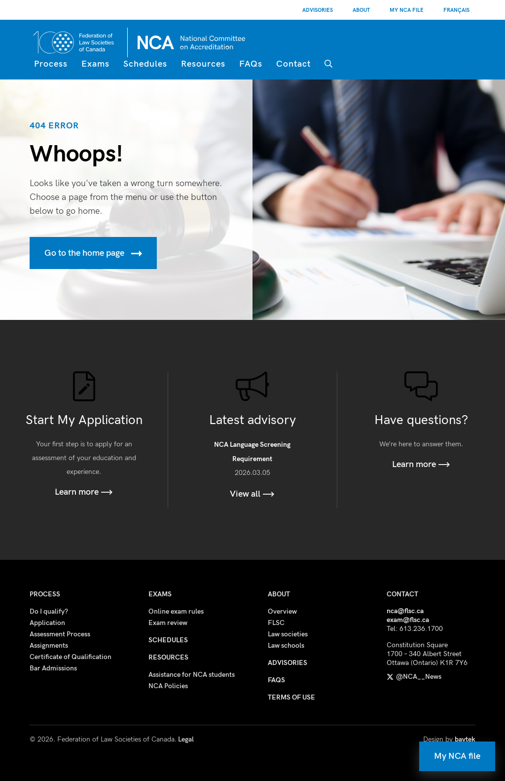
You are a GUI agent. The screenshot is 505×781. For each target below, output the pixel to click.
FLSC (276, 623)
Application (47, 623)
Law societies (288, 634)
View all (252, 494)
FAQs (250, 64)
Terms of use (291, 697)
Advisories (317, 10)
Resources (203, 64)
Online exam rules (176, 611)
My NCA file (457, 756)
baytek (465, 739)
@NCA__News (414, 676)
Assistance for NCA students (191, 674)
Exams (95, 64)
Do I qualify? (49, 611)
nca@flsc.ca (405, 611)
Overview (282, 611)
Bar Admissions (53, 668)
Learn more (84, 492)
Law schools (286, 645)
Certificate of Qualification (70, 657)
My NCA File (407, 10)
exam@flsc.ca (408, 620)
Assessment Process (60, 634)
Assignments (49, 645)
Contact (293, 64)
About (361, 10)
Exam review (167, 623)
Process (51, 64)
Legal (186, 739)
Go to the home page (93, 253)
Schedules (145, 64)
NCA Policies (168, 686)
